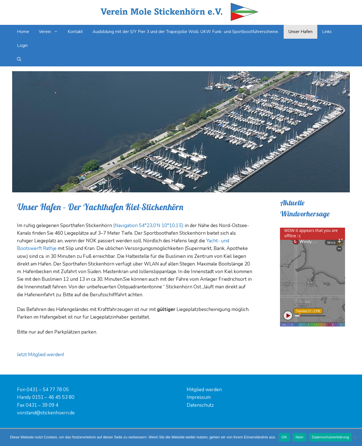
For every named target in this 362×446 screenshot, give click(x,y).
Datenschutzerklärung (330, 437)
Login (22, 45)
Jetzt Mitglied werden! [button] (40, 354)
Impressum (199, 397)
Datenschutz (200, 405)
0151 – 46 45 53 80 (53, 397)
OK (284, 437)
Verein (51, 32)
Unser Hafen (300, 31)
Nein (299, 437)
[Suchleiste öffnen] (19, 59)
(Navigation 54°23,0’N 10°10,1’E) (148, 225)
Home (23, 31)
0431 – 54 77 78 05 (48, 389)
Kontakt (75, 31)
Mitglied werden (204, 389)
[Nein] (355, 437)
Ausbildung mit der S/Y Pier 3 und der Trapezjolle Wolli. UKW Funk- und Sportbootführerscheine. (185, 31)
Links (327, 31)
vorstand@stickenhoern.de (46, 413)
